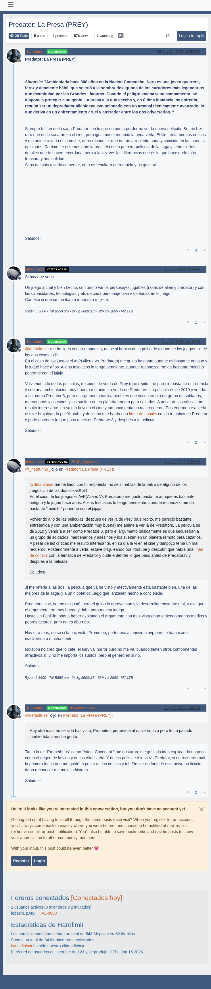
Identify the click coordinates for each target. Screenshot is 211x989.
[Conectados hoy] (96, 897)
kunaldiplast (21, 946)
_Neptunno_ (35, 52)
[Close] (201, 809)
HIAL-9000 (47, 913)
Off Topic (19, 36)
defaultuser (34, 269)
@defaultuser (82, 708)
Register (21, 861)
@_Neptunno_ (85, 462)
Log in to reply (191, 35)
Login (39, 861)
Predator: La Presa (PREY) (88, 469)
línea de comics (143, 414)
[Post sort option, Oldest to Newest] (167, 36)
